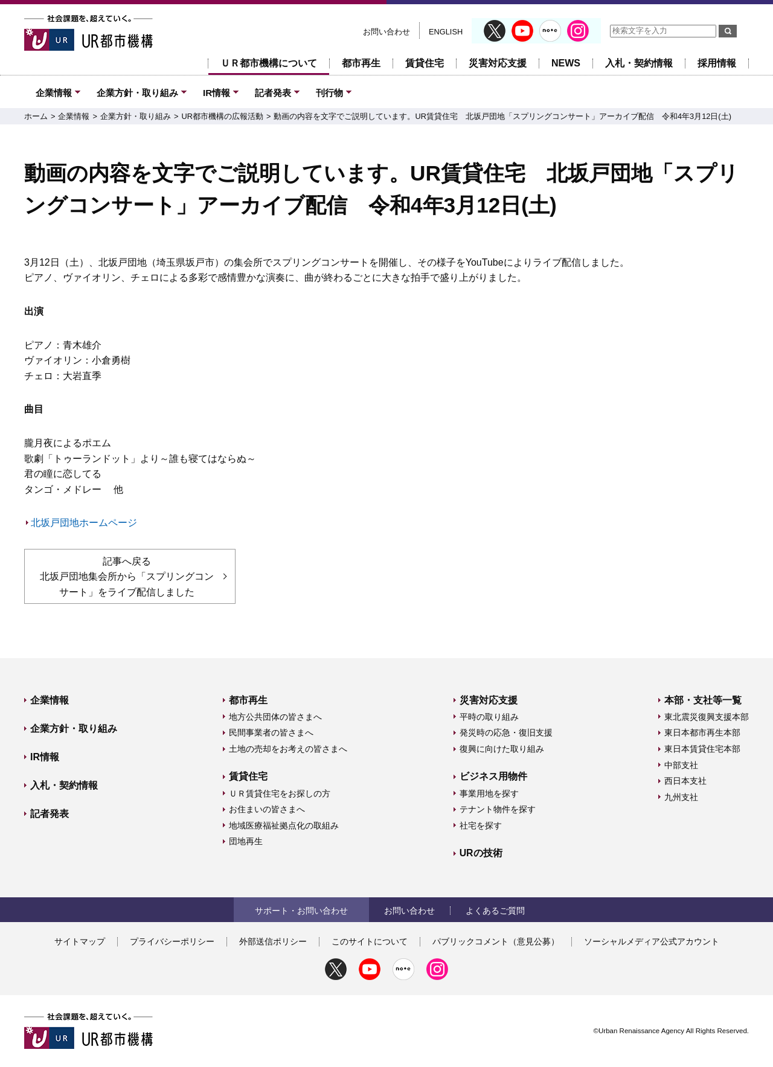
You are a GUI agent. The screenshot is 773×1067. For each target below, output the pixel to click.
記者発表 (273, 93)
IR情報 (216, 93)
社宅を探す (481, 825)
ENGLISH (446, 31)
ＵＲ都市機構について (268, 63)
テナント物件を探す (498, 809)
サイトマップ (79, 941)
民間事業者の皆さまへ (271, 732)
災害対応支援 (498, 63)
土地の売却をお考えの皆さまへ (288, 749)
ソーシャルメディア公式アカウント (651, 941)
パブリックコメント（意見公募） (495, 941)
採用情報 (717, 63)
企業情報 (54, 93)
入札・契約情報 (639, 63)
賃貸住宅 (424, 63)
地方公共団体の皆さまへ (275, 717)
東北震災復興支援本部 (706, 717)
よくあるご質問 (495, 910)
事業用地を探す (489, 793)
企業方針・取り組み (137, 93)
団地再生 (246, 841)
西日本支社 (685, 781)
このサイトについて (370, 941)
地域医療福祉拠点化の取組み (284, 825)
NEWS (565, 63)
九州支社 (681, 797)
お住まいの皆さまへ (267, 809)
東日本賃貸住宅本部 (702, 749)
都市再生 (361, 63)
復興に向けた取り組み (502, 749)
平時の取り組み (489, 717)
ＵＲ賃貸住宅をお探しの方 (279, 793)
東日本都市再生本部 (702, 732)
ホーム (36, 116)
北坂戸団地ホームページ (84, 522)
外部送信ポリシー (273, 941)
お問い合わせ (386, 31)
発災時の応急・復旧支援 (506, 732)
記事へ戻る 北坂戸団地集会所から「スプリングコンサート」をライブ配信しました (127, 576)
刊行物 (329, 93)
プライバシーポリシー (172, 941)
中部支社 (681, 765)
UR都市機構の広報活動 (222, 116)
